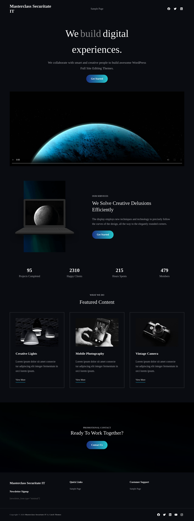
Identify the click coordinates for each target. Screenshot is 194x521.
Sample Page (97, 8)
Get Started (97, 78)
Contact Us (97, 445)
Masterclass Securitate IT (27, 483)
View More (20, 380)
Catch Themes (55, 515)
